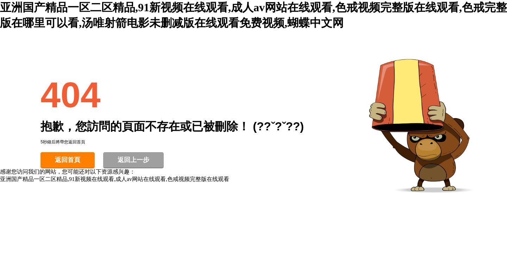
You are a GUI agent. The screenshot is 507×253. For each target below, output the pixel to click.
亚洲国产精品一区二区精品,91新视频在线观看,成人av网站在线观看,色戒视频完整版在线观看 (114, 179)
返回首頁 (67, 159)
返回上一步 (133, 159)
